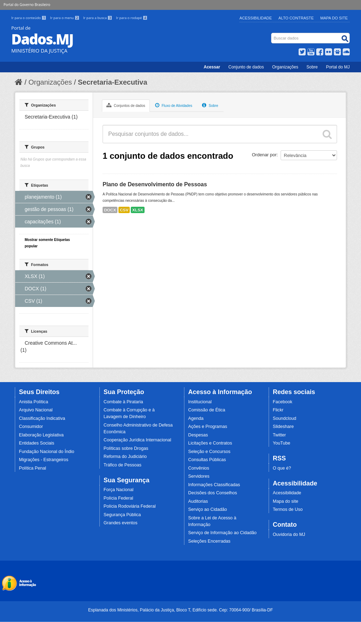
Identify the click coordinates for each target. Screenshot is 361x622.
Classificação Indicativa (42, 418)
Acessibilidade (255, 18)
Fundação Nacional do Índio (46, 451)
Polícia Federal (118, 498)
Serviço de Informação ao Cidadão (222, 532)
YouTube (281, 443)
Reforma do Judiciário (125, 456)
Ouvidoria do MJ (289, 534)
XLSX (137, 209)
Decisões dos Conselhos (212, 492)
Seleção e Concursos (209, 451)
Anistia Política (33, 401)
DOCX (110, 209)
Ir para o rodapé (131, 18)
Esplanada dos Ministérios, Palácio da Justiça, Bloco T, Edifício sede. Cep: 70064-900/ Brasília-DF (180, 610)
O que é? (282, 468)
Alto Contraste (296, 18)
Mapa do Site (334, 18)
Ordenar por (264, 154)
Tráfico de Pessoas (122, 465)
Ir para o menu (65, 18)
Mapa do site (285, 501)
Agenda (195, 418)
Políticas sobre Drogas (126, 448)
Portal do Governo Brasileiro (27, 4)
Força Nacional (119, 489)
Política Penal (32, 468)
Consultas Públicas (207, 459)
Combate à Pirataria (123, 401)
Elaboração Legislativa (41, 435)
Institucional (200, 401)
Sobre (312, 67)
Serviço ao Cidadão (207, 509)
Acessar (212, 67)
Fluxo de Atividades (173, 105)
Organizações (285, 67)
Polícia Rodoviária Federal (130, 506)
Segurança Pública (122, 514)
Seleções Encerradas (209, 541)
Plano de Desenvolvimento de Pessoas (155, 184)
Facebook (282, 401)
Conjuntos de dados (125, 105)
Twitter (279, 435)
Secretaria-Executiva (112, 82)
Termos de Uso (288, 509)
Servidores (198, 476)
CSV (124, 209)
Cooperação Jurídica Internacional (137, 439)
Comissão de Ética (206, 409)
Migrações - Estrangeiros (43, 459)
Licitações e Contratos (210, 443)
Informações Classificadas (214, 484)
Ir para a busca (98, 18)
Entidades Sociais (36, 443)
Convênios (198, 468)
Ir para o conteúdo (29, 18)
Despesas (198, 435)
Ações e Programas (207, 426)
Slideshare (283, 426)
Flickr (278, 409)
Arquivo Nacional (36, 409)
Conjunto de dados (246, 67)
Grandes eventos (120, 522)
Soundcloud (284, 418)
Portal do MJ (338, 67)
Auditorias (198, 501)
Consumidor (31, 426)
